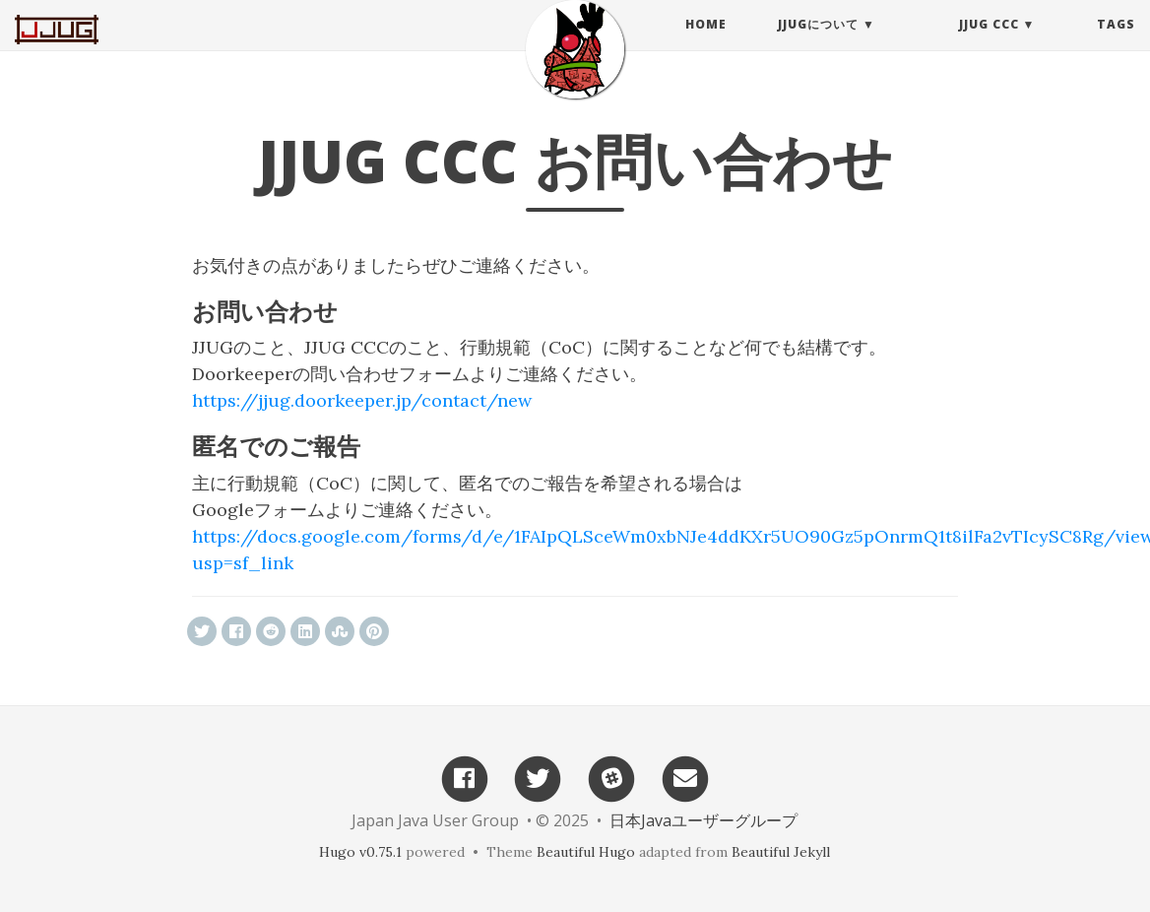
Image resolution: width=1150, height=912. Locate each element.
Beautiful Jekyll (781, 852)
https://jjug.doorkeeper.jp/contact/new (362, 400)
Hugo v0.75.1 (360, 852)
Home (706, 43)
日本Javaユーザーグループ (703, 820)
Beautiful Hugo (586, 852)
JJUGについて (818, 43)
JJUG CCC (989, 43)
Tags (1116, 43)
